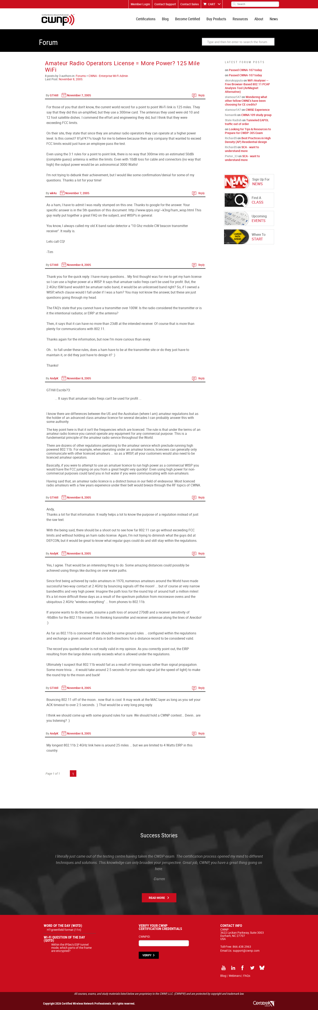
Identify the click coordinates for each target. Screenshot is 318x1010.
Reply (201, 95)
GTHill (54, 95)
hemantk (231, 115)
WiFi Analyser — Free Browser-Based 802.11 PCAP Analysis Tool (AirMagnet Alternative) (247, 86)
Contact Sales (189, 4)
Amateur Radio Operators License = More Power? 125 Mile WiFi (122, 66)
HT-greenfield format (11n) (64, 930)
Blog (165, 18)
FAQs (246, 976)
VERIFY (146, 955)
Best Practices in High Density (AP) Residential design (248, 140)
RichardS (231, 138)
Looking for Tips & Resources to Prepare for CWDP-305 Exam (248, 131)
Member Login (140, 4)
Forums (81, 76)
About (258, 18)
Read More (157, 898)
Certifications (145, 18)
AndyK (54, 378)
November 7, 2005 (79, 95)
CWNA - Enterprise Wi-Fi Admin (108, 76)
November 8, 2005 (70, 79)
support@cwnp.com (246, 951)
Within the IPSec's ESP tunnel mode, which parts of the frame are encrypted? (71, 947)
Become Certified (187, 18)
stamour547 (233, 97)
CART (211, 4)
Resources (240, 18)
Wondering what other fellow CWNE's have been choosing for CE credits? (246, 100)
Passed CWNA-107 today (245, 70)
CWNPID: (144, 937)
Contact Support (165, 4)
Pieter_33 (231, 156)
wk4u (53, 193)
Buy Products (216, 18)
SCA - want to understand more (242, 149)
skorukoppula (234, 80)
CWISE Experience (258, 110)
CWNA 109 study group (256, 115)
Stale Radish (233, 120)
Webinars (235, 976)
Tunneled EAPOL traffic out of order (247, 122)
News (274, 18)
